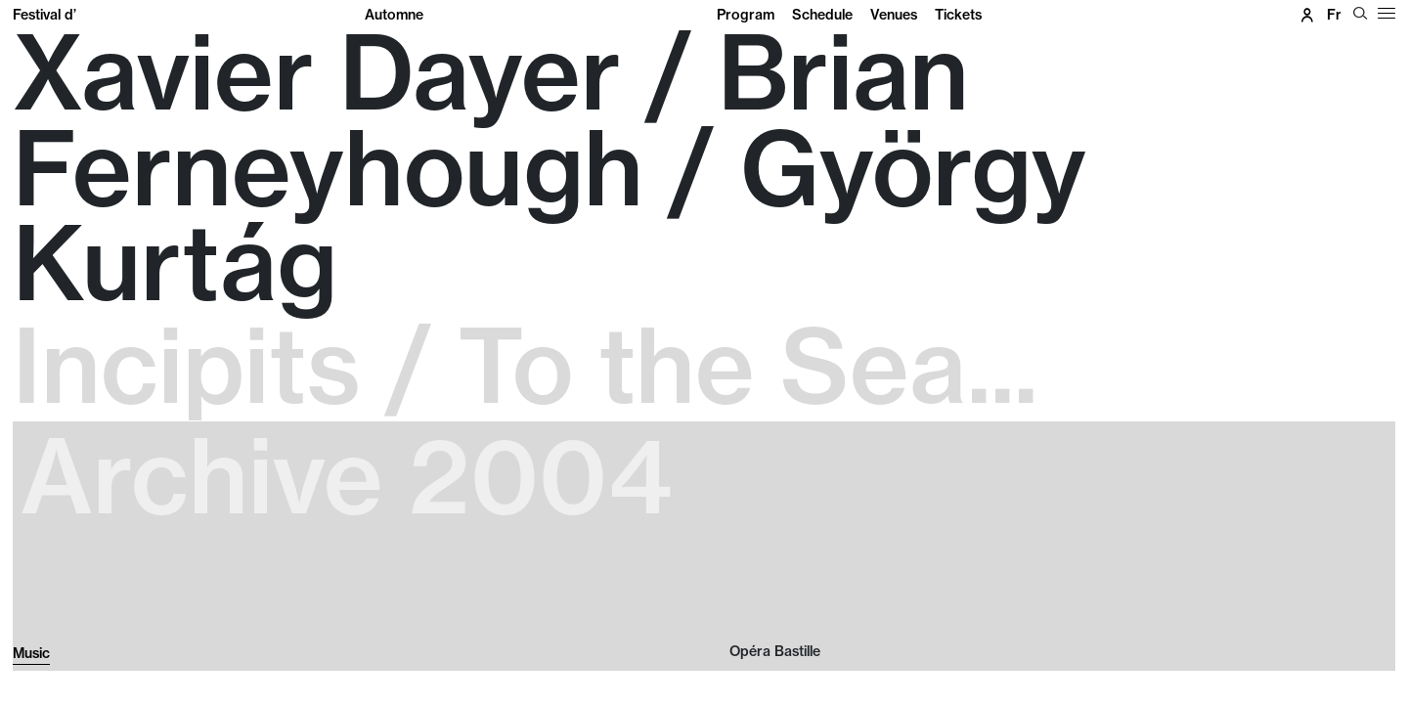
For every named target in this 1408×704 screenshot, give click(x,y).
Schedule (822, 14)
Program (745, 14)
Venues (893, 14)
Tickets (958, 14)
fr (1334, 14)
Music (31, 653)
